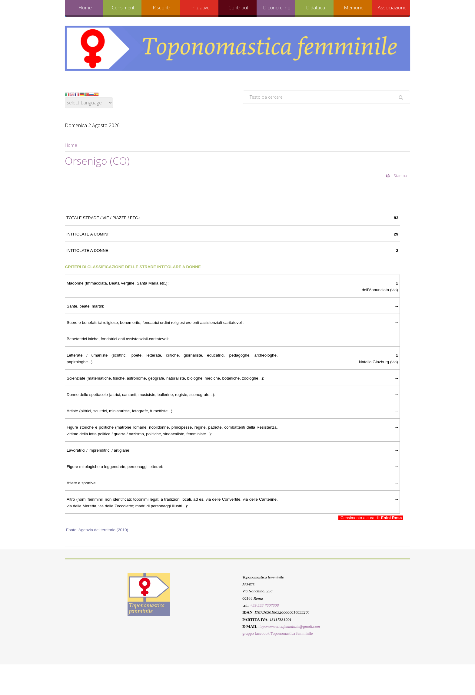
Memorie (354, 7)
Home (85, 7)
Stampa (396, 175)
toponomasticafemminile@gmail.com (290, 626)
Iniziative (200, 7)
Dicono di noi (277, 7)
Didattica (315, 7)
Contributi (238, 7)
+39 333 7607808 (264, 605)
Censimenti (123, 7)
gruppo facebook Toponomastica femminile (277, 633)
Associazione (392, 7)
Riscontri (162, 7)
